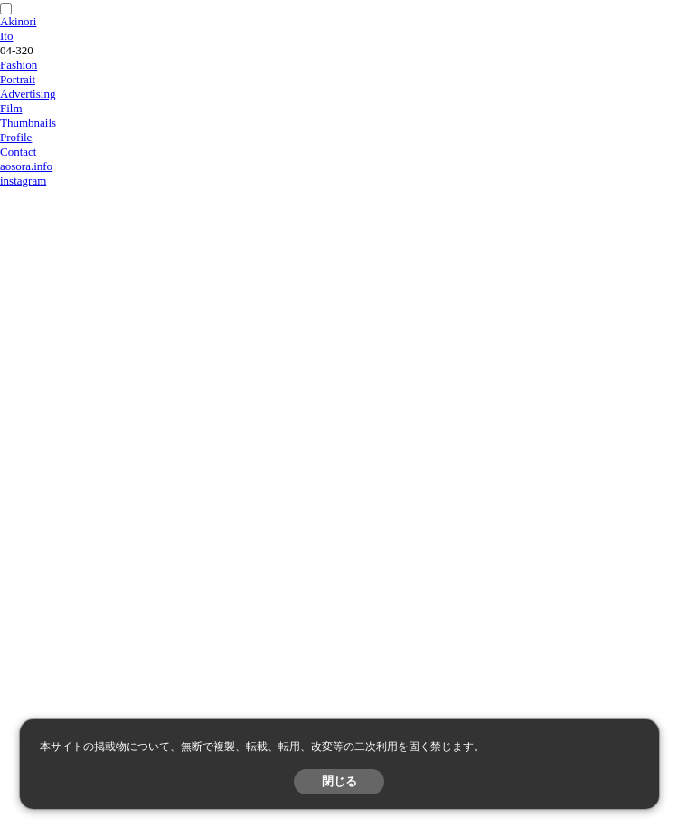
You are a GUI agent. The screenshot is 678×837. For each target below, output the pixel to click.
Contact (18, 151)
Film (11, 108)
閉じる (339, 781)
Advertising (27, 93)
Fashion (18, 64)
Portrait (17, 79)
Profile (16, 137)
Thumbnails (28, 122)
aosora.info (26, 166)
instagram (23, 180)
